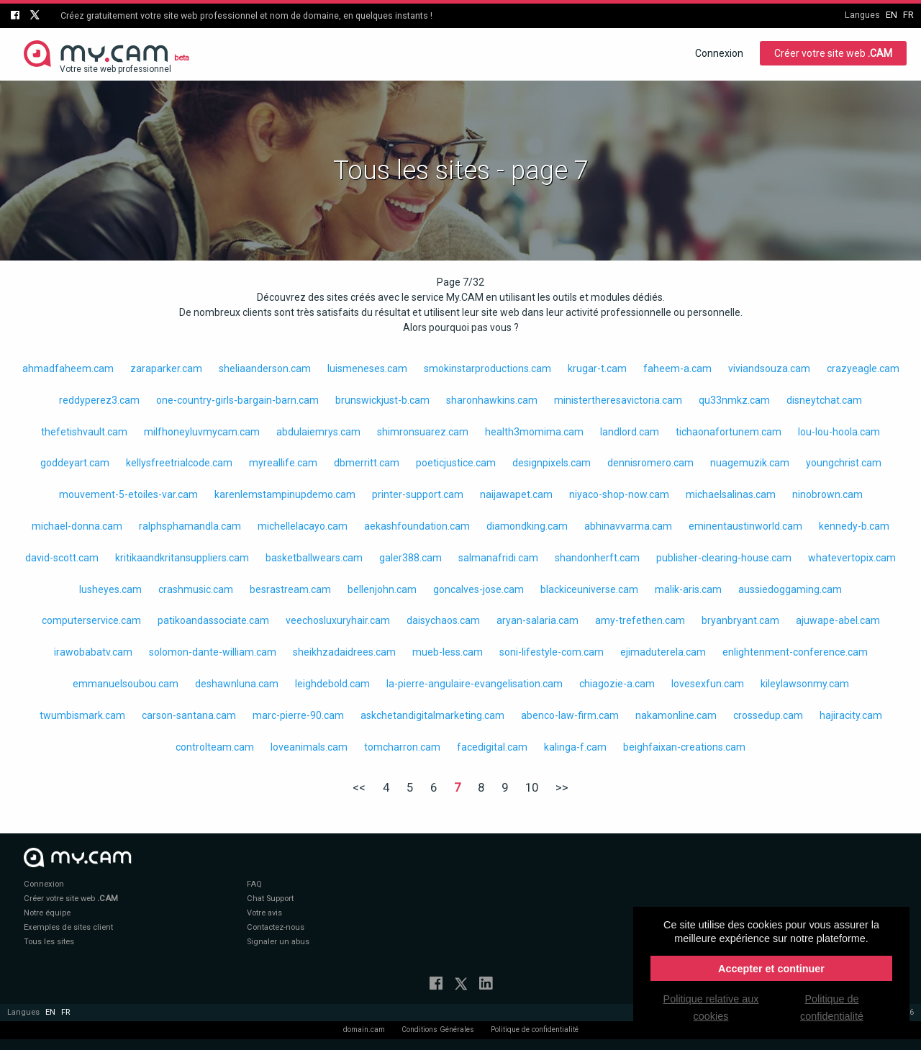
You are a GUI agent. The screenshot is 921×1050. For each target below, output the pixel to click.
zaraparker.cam (166, 368)
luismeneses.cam (367, 368)
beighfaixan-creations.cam (684, 747)
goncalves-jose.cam (478, 589)
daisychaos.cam (443, 620)
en (891, 14)
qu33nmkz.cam (734, 400)
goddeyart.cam (74, 463)
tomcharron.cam (402, 747)
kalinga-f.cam (575, 747)
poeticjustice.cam (456, 463)
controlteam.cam (215, 747)
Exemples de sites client (68, 927)
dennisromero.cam (650, 463)
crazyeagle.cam (863, 368)
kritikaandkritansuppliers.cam (182, 558)
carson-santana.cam (189, 715)
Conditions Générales (437, 1029)
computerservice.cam (91, 620)
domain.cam (364, 1029)
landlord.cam (629, 432)
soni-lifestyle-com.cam (551, 652)
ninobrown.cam (827, 494)
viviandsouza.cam (769, 368)
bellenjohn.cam (382, 589)
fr (908, 14)
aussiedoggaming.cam (790, 589)
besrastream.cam (290, 589)
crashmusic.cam (195, 589)
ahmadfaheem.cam (68, 368)
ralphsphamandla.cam (190, 526)
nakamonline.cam (676, 715)
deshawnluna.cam (236, 683)
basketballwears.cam (314, 558)
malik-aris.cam (688, 589)
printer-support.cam (417, 494)
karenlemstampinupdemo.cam (284, 494)
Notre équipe (47, 913)
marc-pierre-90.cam (298, 715)
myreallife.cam (283, 463)
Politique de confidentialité (535, 1029)
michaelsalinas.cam (731, 494)
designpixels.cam (551, 463)
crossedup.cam (768, 715)
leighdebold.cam (332, 683)
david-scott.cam (62, 558)
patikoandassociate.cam (213, 620)
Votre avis (264, 913)
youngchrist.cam (843, 463)
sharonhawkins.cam (491, 400)
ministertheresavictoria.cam (618, 400)
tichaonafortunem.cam (728, 432)
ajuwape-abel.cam (838, 620)
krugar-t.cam (597, 368)
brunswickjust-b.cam (382, 400)
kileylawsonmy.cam (805, 683)
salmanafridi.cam (498, 558)
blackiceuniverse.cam (589, 589)
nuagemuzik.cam (749, 463)
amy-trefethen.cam (640, 620)
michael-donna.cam (77, 526)
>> (561, 787)
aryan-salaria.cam (537, 620)
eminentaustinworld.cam (745, 526)
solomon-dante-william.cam (212, 652)
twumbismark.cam (82, 715)
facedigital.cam (492, 747)
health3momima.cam (534, 432)
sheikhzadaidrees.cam (344, 652)
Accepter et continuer (771, 968)
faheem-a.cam (677, 368)
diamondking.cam (527, 526)
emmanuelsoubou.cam (125, 683)
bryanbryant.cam (740, 620)
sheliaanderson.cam (265, 368)
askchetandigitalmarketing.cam (432, 715)
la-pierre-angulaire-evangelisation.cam (474, 683)
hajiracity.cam (851, 715)
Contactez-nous (275, 927)
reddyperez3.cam (99, 400)
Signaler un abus (278, 941)
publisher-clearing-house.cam (723, 558)
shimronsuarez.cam (422, 432)
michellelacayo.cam (303, 526)
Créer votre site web (833, 53)
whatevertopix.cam (852, 558)
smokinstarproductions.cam (487, 368)
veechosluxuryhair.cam (338, 620)
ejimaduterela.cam (663, 652)
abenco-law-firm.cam (570, 715)
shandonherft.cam (597, 558)
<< (359, 787)
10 (531, 787)
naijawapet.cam (516, 494)
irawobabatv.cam (93, 652)
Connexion (719, 53)
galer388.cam (410, 558)
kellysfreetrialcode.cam (179, 463)
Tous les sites (49, 941)
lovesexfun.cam (707, 683)
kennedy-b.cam (854, 526)
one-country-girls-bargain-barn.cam (237, 400)
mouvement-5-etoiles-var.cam (128, 494)
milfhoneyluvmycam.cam (202, 432)
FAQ (254, 884)
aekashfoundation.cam (417, 526)
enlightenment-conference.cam (795, 652)
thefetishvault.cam (84, 432)
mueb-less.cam (447, 652)
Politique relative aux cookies (711, 1007)
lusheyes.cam (110, 589)
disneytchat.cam (824, 400)
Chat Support (270, 898)
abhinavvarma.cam (628, 526)
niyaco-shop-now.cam (619, 494)
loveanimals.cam (309, 747)
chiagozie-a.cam (617, 683)
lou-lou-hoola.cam (839, 432)
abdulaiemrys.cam (318, 432)
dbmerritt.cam (366, 463)
